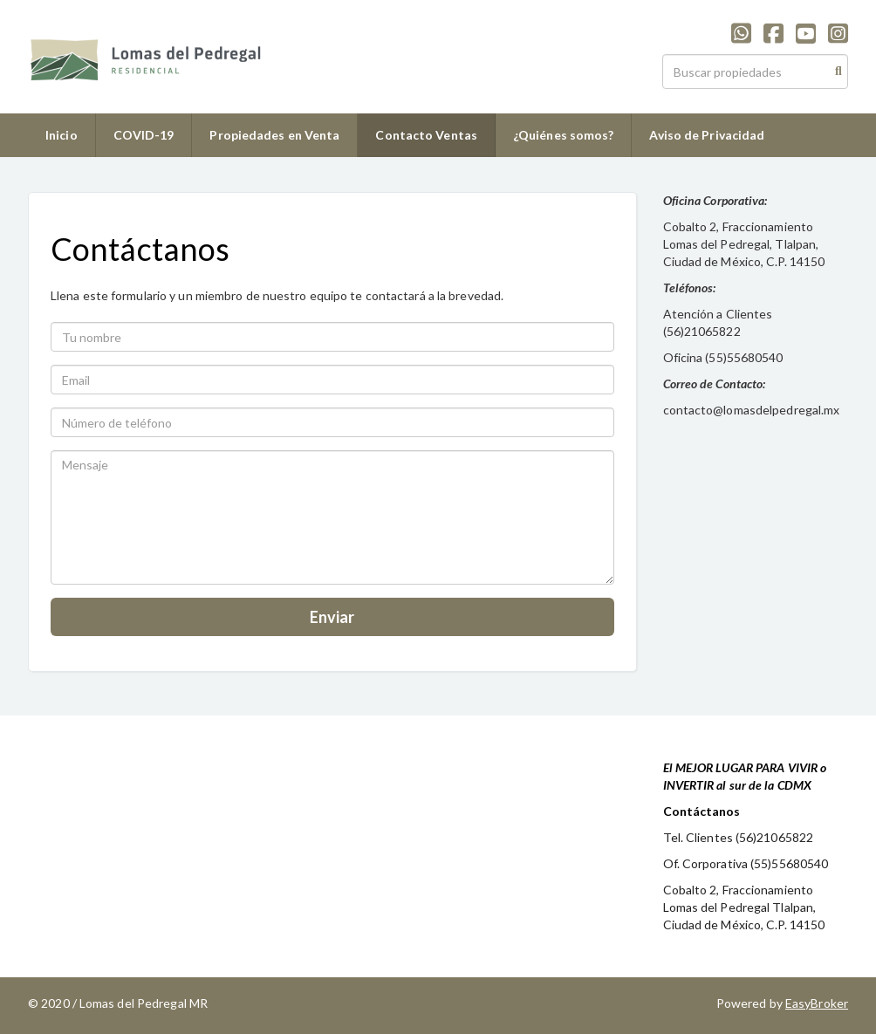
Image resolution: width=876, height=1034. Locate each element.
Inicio (61, 134)
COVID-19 (144, 134)
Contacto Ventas (426, 134)
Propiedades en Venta (274, 134)
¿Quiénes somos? (563, 134)
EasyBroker (816, 1003)
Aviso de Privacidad (706, 134)
